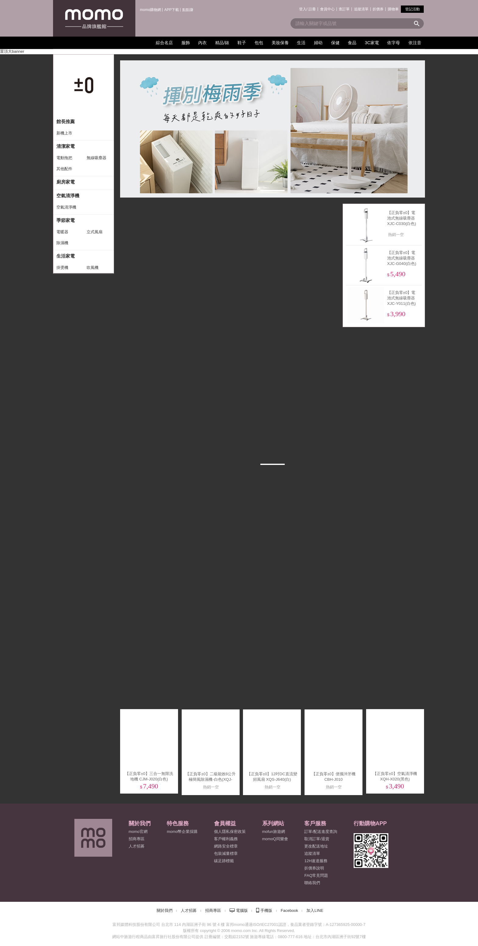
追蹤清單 (361, 9)
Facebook (289, 910)
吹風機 (92, 267)
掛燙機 (62, 267)
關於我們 (165, 910)
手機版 (266, 910)
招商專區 (136, 839)
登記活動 (412, 9)
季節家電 (65, 220)
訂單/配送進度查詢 (320, 831)
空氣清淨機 (67, 195)
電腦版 (242, 910)
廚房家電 (65, 181)
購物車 (393, 9)
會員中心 (327, 9)
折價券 (378, 9)
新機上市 (64, 133)
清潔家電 (65, 146)
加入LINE (314, 910)
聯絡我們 (312, 882)
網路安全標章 (226, 846)
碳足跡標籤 (224, 861)
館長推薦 (65, 121)
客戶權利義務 (226, 839)
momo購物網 (150, 10)
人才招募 (189, 910)
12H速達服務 (315, 861)
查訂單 (344, 9)
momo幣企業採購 (182, 831)
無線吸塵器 (96, 157)
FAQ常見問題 (316, 875)
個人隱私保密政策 (230, 831)
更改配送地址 (316, 846)
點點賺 (187, 10)
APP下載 (171, 10)
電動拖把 (64, 157)
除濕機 (62, 243)
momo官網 (138, 831)
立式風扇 (94, 232)
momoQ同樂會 (275, 839)
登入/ (303, 9)
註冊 (312, 9)
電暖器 (62, 232)
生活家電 (65, 256)
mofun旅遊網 (273, 831)
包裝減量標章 (226, 853)
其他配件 (64, 168)
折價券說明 (314, 868)
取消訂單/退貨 (316, 839)
